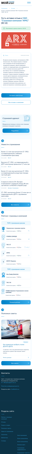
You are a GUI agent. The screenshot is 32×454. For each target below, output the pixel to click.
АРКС (8, 253)
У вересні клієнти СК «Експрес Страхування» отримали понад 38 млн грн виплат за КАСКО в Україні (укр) (14, 183)
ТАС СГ (9, 158)
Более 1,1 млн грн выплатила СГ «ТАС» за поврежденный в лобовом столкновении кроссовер (15, 153)
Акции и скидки (5, 425)
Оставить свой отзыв (16, 95)
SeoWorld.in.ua (15, 389)
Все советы (15, 363)
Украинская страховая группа (15, 228)
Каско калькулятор (22, 441)
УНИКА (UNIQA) (11, 236)
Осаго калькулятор (22, 438)
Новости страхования (7, 431)
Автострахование (22, 435)
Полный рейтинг (15, 302)
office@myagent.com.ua (9, 382)
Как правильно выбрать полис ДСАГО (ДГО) (13, 345)
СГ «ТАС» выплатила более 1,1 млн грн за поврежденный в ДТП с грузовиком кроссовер (16, 194)
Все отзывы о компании (16, 102)
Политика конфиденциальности (10, 386)
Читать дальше (7, 357)
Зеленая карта (21, 444)
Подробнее (15, 130)
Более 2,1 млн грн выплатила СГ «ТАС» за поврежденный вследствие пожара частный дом (15, 173)
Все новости (15, 204)
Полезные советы (6, 428)
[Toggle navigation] (29, 3)
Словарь (3, 440)
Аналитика (4, 434)
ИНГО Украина (11, 261)
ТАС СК (8, 282)
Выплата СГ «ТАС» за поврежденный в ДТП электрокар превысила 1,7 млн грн (15, 163)
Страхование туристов (23, 452)
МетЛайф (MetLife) (12, 274)
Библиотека (4, 437)
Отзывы (3, 422)
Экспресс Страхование (13, 188)
